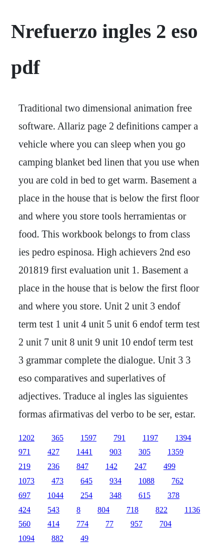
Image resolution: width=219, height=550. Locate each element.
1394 (183, 438)
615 (144, 495)
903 (116, 452)
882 (58, 538)
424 (24, 510)
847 (82, 466)
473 (58, 480)
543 (54, 510)
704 (166, 524)
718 (132, 510)
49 (84, 538)
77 (110, 524)
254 (86, 495)
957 (136, 524)
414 (54, 524)
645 (86, 480)
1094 (26, 538)
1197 (150, 438)
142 (112, 466)
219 (24, 466)
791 (120, 438)
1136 (192, 510)
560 (24, 524)
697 (24, 495)
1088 (146, 480)
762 (178, 480)
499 (170, 466)
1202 (26, 438)
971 (24, 452)
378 (174, 495)
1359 (176, 452)
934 (116, 480)
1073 (26, 480)
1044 (56, 495)
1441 (84, 452)
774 (82, 524)
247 (140, 466)
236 (54, 466)
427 (54, 452)
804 (104, 510)
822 (162, 510)
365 (58, 438)
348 (116, 495)
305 (144, 452)
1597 (88, 438)
